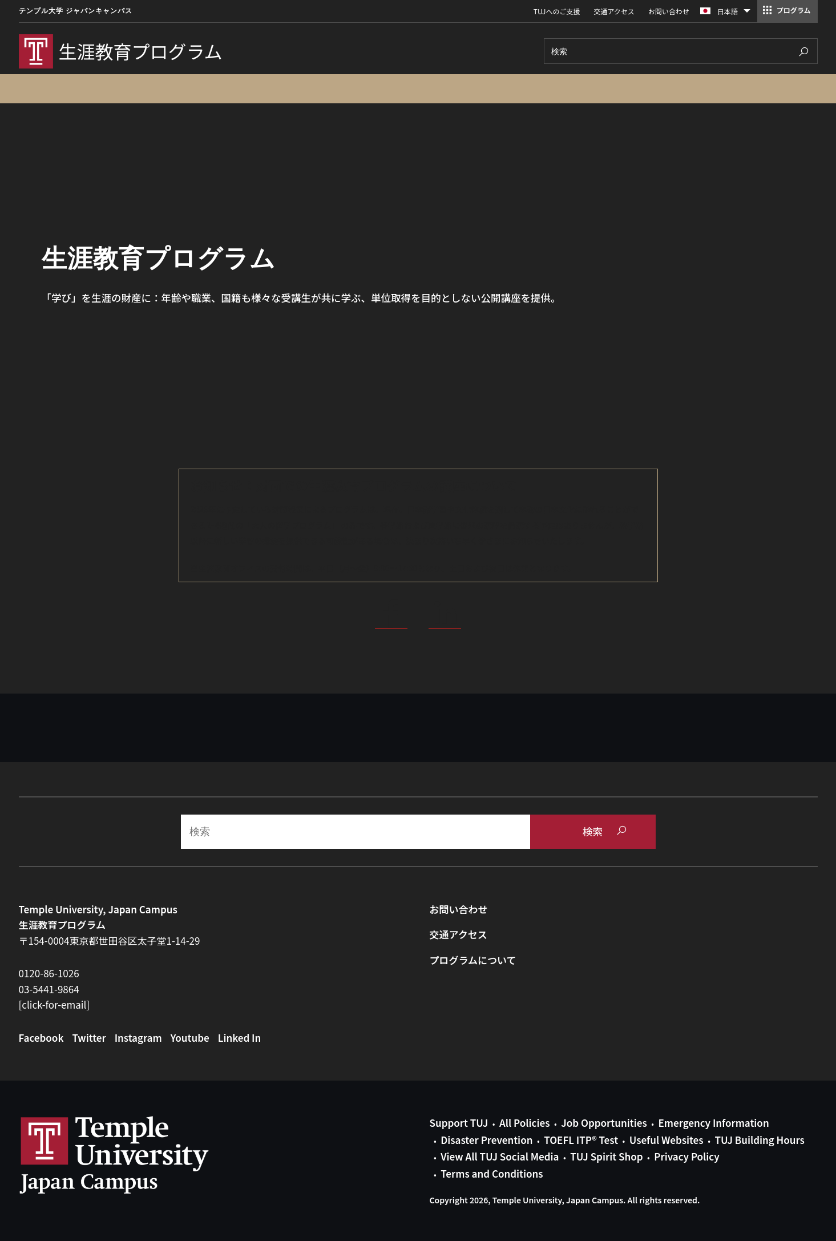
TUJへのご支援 (557, 11)
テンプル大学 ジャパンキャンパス (75, 11)
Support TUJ (459, 1122)
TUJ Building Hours (759, 1140)
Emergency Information (713, 1122)
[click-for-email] (54, 1004)
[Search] (681, 51)
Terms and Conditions (492, 1173)
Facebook (41, 1037)
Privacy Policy (686, 1156)
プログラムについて (473, 960)
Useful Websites (666, 1140)
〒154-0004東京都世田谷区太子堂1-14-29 (109, 940)
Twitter (89, 1037)
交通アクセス (613, 11)
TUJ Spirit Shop (606, 1156)
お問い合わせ (668, 11)
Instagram (138, 1037)
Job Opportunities (604, 1122)
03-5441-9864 (49, 989)
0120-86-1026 (49, 973)
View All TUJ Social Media (500, 1156)
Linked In (239, 1037)
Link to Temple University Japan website (133, 1155)
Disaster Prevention (486, 1140)
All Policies (524, 1122)
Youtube (190, 1037)
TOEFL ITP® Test (581, 1140)
